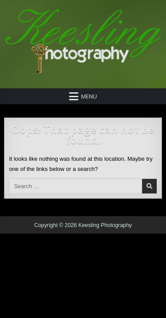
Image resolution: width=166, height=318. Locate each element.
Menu (89, 96)
